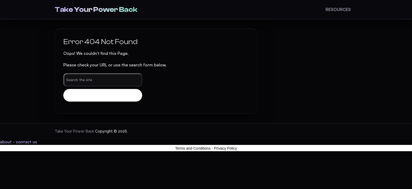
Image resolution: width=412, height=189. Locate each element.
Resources (338, 9)
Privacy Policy (225, 148)
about (6, 141)
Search (102, 95)
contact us (26, 141)
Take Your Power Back (96, 9)
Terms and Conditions (193, 148)
